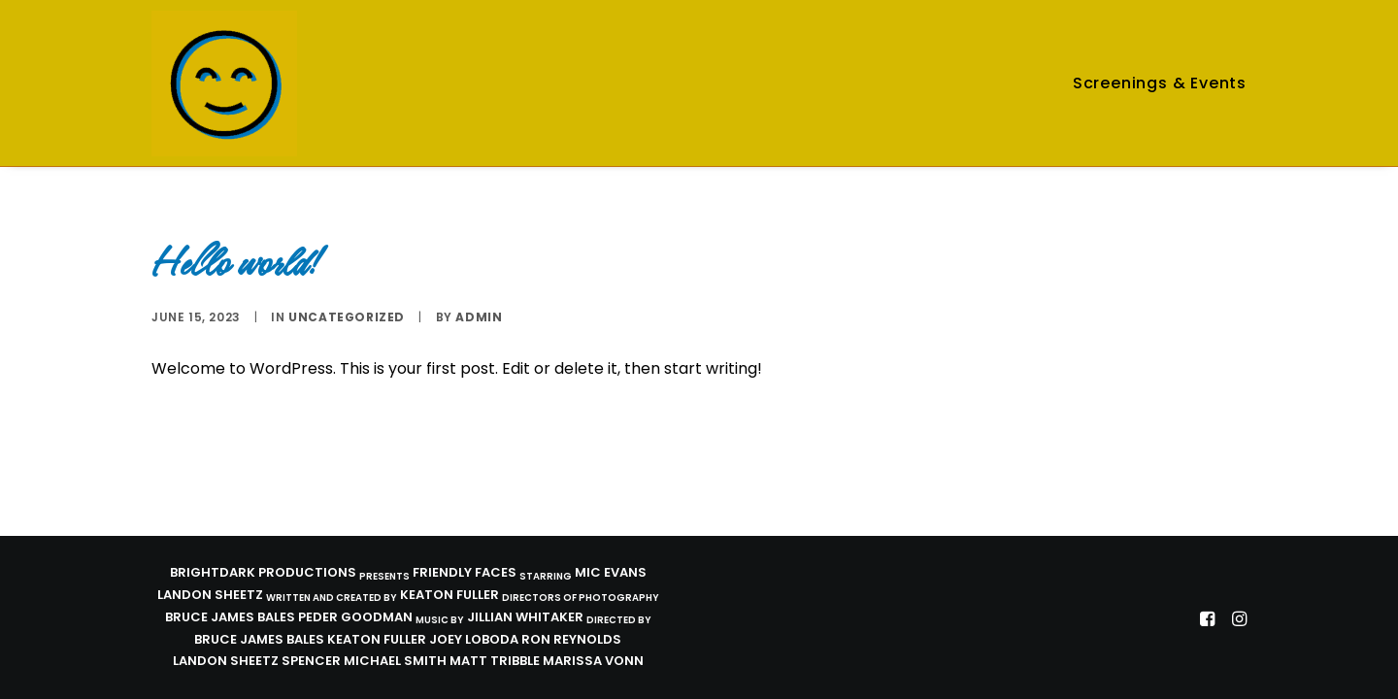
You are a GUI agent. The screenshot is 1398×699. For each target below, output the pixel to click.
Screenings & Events (1160, 83)
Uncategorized (346, 317)
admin (478, 317)
